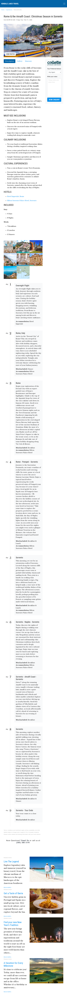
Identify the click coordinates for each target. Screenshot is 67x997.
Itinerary (28, 61)
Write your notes (52, 76)
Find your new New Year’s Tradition (12, 924)
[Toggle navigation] (64, 3)
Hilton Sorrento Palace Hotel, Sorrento (22, 200)
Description (9, 61)
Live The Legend (11, 861)
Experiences (9, 10)
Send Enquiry (54, 100)
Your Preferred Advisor (54, 68)
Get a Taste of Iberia (13, 893)
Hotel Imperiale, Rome (15, 196)
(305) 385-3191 (23, 843)
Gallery (19, 61)
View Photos (10, 54)
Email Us (25, 840)
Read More (7, 887)
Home (2, 10)
